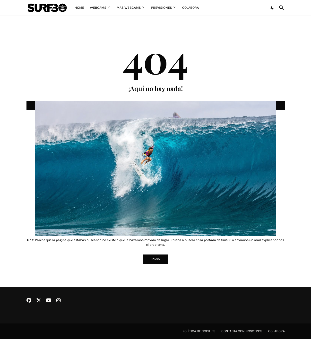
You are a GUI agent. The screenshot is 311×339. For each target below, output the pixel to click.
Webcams (98, 8)
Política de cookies (198, 331)
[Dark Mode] (272, 8)
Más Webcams (129, 8)
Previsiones (161, 8)
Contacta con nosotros (241, 331)
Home (79, 8)
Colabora (190, 8)
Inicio (155, 259)
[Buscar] (280, 8)
